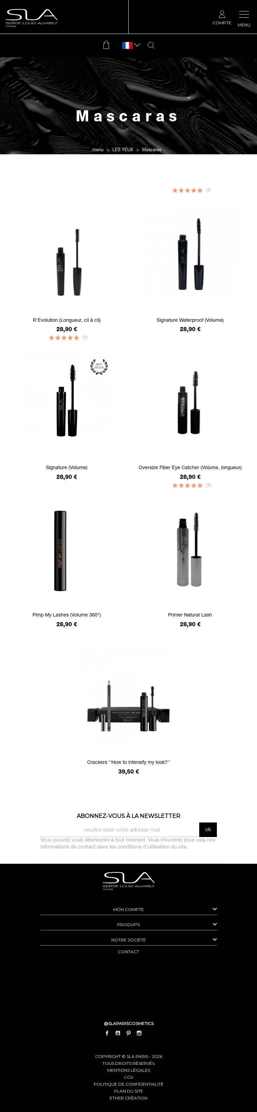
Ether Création (128, 1098)
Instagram (139, 1033)
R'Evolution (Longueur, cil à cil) (67, 320)
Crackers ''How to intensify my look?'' (128, 762)
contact (128, 951)
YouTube (117, 1033)
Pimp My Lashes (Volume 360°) (67, 615)
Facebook (107, 1033)
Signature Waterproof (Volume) (190, 320)
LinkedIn (150, 1033)
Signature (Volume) (67, 468)
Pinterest (129, 1033)
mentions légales (128, 1070)
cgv (128, 1077)
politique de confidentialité (129, 1084)
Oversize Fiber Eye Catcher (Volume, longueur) (190, 468)
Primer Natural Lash (190, 615)
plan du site (128, 1091)
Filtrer (128, 183)
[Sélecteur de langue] (127, 45)
